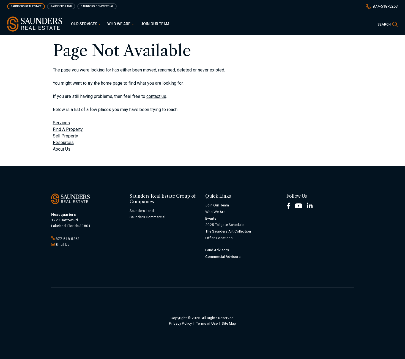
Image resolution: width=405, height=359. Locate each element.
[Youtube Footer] (298, 205)
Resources (63, 142)
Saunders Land (61, 6)
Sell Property (65, 136)
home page (111, 83)
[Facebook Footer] (288, 205)
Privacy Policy (180, 323)
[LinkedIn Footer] (310, 205)
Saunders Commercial (97, 6)
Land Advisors (217, 250)
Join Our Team (155, 24)
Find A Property (68, 129)
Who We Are (120, 24)
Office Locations (218, 238)
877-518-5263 (385, 6)
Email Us (62, 244)
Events (210, 218)
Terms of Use (207, 323)
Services (61, 122)
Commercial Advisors (222, 256)
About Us (61, 149)
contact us (156, 96)
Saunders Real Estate (26, 6)
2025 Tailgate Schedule (224, 224)
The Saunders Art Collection (228, 231)
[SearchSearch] (387, 24)
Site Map (229, 323)
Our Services (86, 24)
